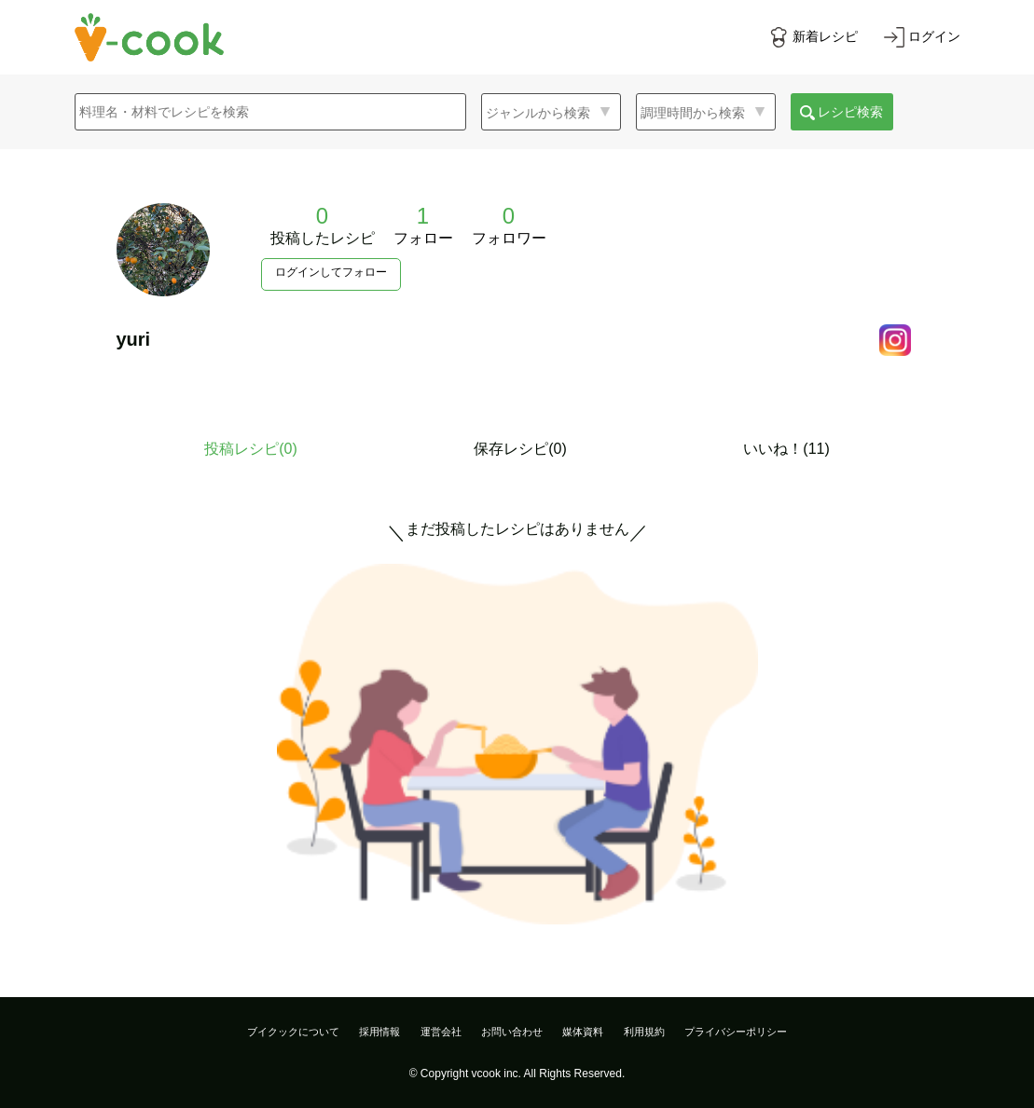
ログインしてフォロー (331, 272)
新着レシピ (825, 36)
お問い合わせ (512, 1031)
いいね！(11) (786, 449)
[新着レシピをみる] (813, 37)
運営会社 (441, 1031)
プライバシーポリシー (735, 1031)
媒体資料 (582, 1031)
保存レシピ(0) (520, 449)
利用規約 (644, 1031)
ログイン (934, 36)
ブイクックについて (293, 1031)
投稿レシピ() (250, 449)
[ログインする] (922, 37)
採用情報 (379, 1031)
